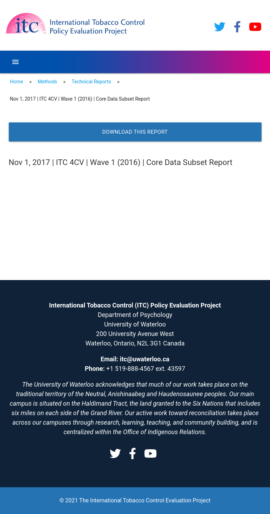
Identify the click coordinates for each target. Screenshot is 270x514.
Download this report (135, 132)
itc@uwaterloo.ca (144, 359)
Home (16, 81)
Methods (47, 81)
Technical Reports (91, 81)
